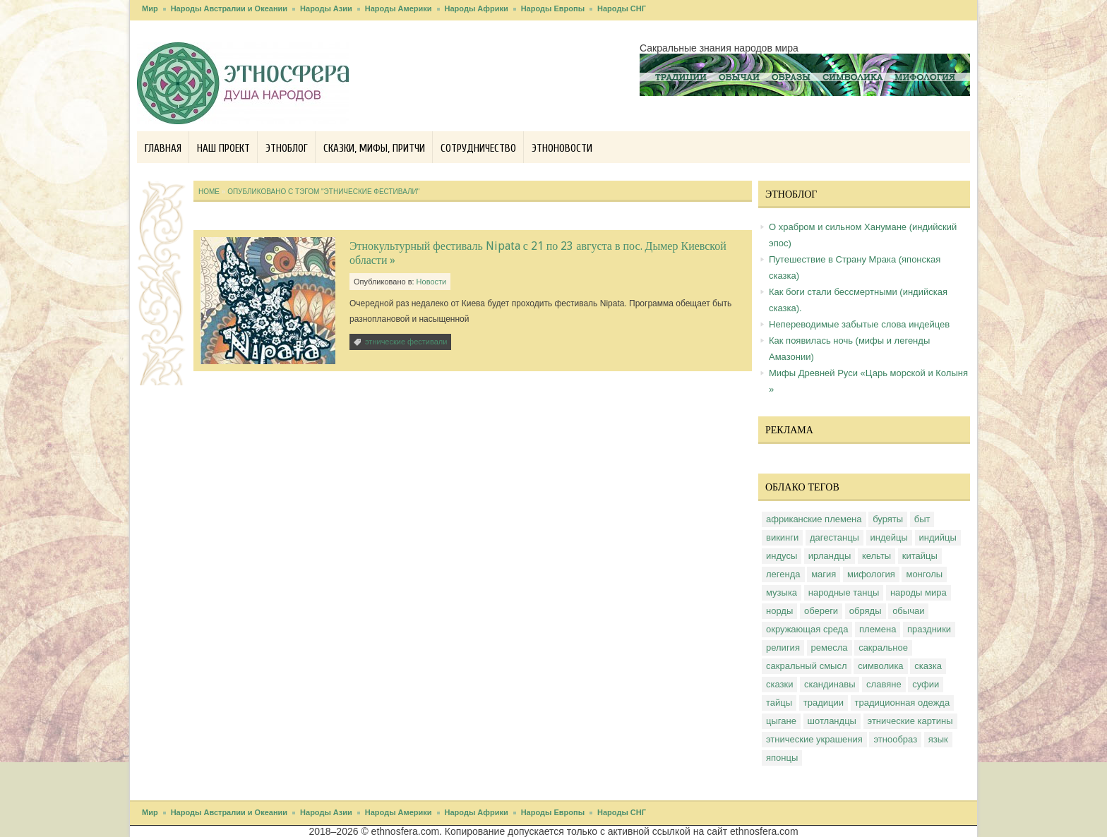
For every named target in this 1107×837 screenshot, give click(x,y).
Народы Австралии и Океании (229, 8)
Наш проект (223, 149)
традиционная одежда (902, 702)
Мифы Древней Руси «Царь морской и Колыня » (868, 381)
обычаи (908, 611)
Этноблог (286, 149)
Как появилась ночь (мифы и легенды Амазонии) (849, 348)
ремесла (829, 647)
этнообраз (895, 739)
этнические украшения (814, 739)
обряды (865, 611)
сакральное (883, 647)
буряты (888, 519)
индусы (781, 555)
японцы (782, 757)
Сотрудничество (478, 149)
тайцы (779, 702)
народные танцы (844, 592)
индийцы (938, 537)
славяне (884, 684)
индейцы (889, 537)
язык (938, 739)
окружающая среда (807, 629)
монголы (924, 574)
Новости (432, 281)
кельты (876, 555)
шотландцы (832, 721)
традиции (823, 702)
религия (783, 647)
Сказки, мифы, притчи (374, 149)
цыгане (781, 721)
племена (877, 629)
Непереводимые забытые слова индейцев (859, 324)
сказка (928, 666)
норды (779, 611)
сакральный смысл (806, 666)
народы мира (918, 592)
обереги (821, 611)
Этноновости (562, 149)
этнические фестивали (406, 341)
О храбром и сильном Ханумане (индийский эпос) (863, 235)
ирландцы (829, 555)
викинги (782, 537)
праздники (929, 629)
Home (209, 191)
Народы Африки (476, 8)
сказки (779, 684)
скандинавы (829, 684)
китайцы (920, 555)
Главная (163, 149)
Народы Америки (398, 8)
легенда (783, 574)
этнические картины (910, 721)
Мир (150, 8)
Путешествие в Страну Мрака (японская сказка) (854, 267)
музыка (781, 592)
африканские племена (814, 519)
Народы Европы (553, 8)
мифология (871, 574)
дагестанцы (834, 537)
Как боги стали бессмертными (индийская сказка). (858, 300)
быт (922, 519)
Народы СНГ (621, 8)
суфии (925, 684)
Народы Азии (326, 8)
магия (823, 574)
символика (880, 666)
